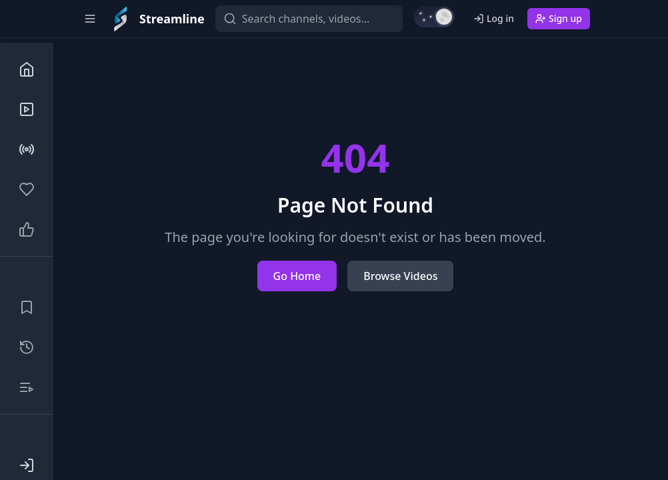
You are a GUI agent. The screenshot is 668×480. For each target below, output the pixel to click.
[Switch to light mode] (434, 16)
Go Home (297, 276)
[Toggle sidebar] (90, 19)
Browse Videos (400, 276)
